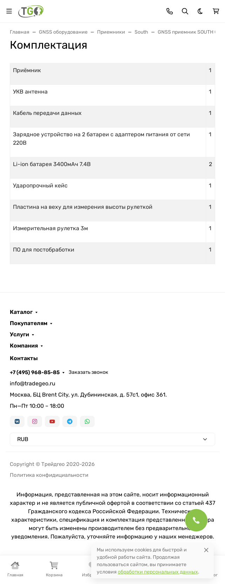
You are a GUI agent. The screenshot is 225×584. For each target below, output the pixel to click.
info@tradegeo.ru (32, 383)
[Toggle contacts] (169, 11)
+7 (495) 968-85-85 (35, 372)
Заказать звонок (88, 372)
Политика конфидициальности (49, 475)
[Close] (206, 550)
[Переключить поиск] (185, 11)
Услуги (19, 334)
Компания (24, 346)
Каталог (21, 312)
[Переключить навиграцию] (9, 11)
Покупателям (28, 323)
